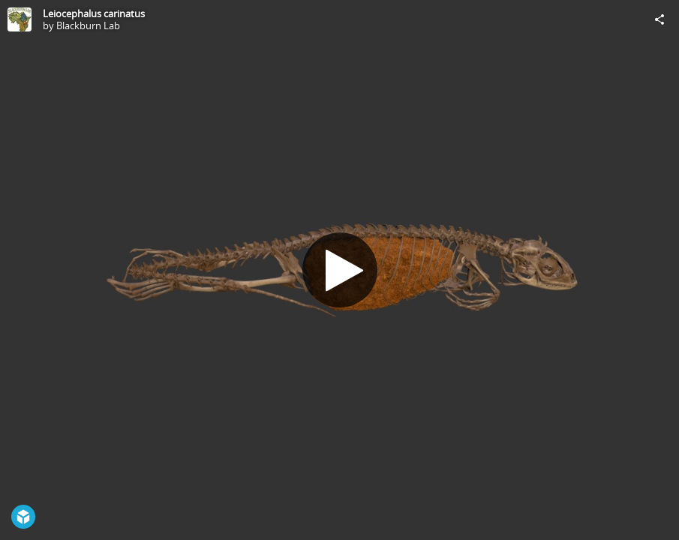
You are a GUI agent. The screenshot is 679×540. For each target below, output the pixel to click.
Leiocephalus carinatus (94, 13)
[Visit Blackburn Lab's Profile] (20, 20)
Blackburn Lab (88, 25)
